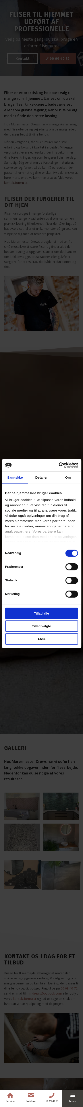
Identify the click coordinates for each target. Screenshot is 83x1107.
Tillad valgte (41, 626)
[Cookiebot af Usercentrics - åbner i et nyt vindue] (59, 465)
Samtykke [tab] (15, 477)
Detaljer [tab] (41, 477)
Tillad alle (41, 613)
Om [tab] (68, 477)
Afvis (41, 639)
